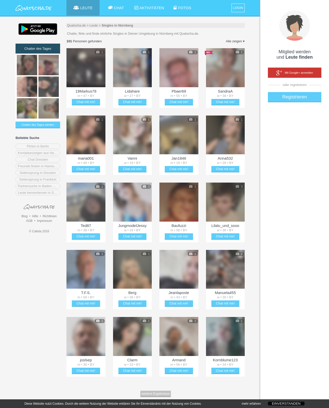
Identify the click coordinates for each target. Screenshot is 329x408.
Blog (24, 216)
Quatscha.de (76, 25)
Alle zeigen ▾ (235, 41)
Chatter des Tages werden (37, 124)
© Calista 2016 (39, 231)
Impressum (44, 221)
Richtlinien (50, 216)
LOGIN (238, 8)
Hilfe (35, 216)
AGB (29, 221)
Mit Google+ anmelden (294, 72)
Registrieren (294, 96)
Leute (94, 25)
